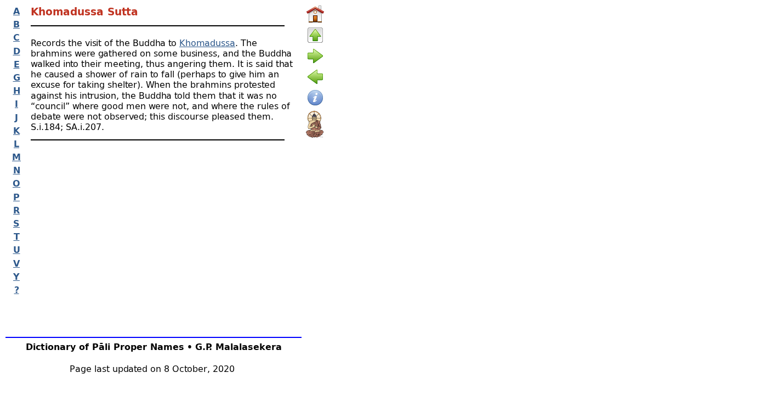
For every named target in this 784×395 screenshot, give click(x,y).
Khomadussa (207, 42)
